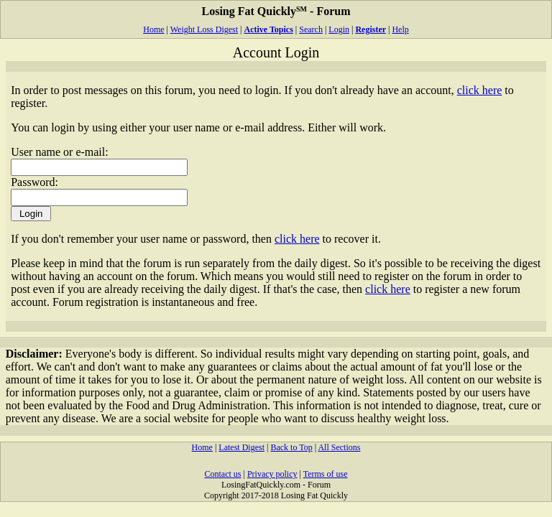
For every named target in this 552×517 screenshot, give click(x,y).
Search (311, 29)
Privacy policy (272, 474)
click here (479, 90)
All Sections (339, 447)
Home (153, 29)
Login (338, 29)
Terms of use (325, 474)
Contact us (222, 474)
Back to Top (291, 447)
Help (400, 29)
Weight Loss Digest (204, 29)
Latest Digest (241, 447)
